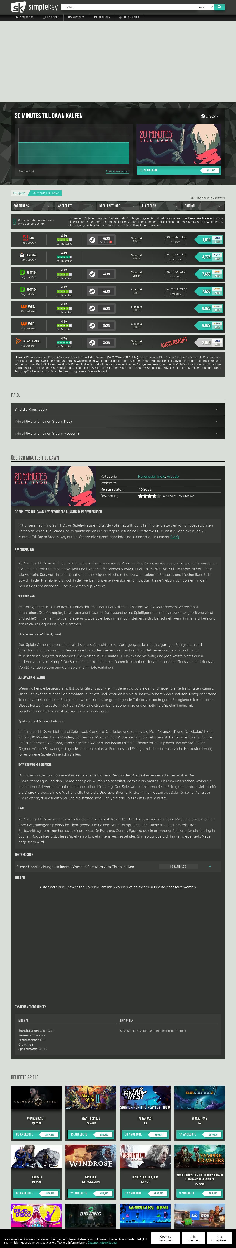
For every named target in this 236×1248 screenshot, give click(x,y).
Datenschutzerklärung (102, 1242)
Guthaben (102, 17)
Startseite (24, 17)
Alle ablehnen (193, 1238)
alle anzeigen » (118, 1183)
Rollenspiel (147, 395)
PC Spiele (51, 17)
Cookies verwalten (165, 1238)
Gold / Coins (129, 17)
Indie (161, 395)
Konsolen (76, 17)
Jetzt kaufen (179, 89)
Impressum (27, 1224)
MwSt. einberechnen (29, 142)
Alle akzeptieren (219, 1238)
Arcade (173, 395)
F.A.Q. (175, 455)
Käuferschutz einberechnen (33, 138)
